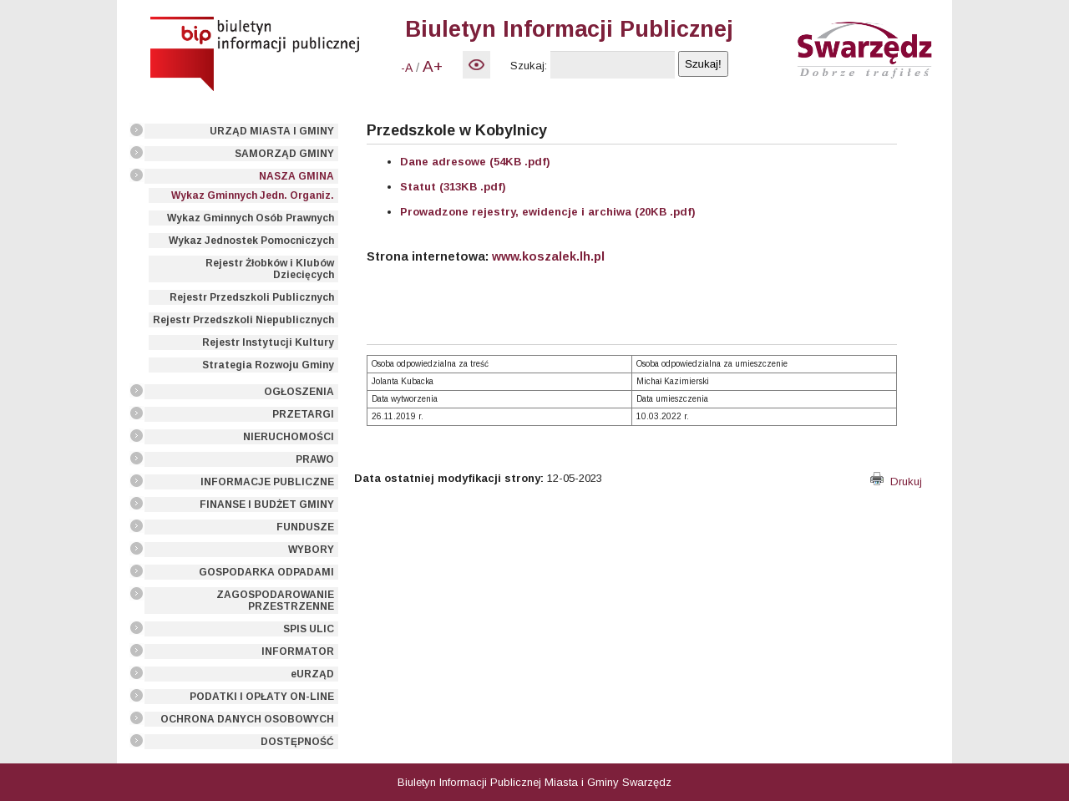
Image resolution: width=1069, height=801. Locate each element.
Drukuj (896, 481)
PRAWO (315, 459)
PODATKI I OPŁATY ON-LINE (262, 696)
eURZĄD (312, 674)
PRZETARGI (303, 414)
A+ (433, 66)
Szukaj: (528, 65)
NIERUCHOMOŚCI (288, 437)
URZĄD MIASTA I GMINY (272, 131)
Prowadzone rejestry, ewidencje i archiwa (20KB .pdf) (548, 211)
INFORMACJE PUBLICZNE (267, 482)
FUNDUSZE (305, 527)
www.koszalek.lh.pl (548, 256)
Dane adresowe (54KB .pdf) (475, 161)
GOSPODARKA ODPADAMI (266, 572)
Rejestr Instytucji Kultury (268, 342)
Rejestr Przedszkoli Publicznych (252, 297)
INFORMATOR (297, 651)
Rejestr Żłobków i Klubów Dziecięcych (269, 269)
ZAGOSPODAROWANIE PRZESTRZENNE (275, 600)
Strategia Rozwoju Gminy (268, 365)
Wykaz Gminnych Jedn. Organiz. (252, 195)
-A (407, 67)
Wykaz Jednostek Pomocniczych (251, 240)
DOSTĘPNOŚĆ (297, 742)
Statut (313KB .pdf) (453, 186)
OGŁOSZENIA (299, 392)
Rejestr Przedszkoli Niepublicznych (243, 320)
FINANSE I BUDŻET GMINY (267, 504)
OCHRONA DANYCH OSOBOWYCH (247, 719)
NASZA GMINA (296, 176)
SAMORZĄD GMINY (284, 154)
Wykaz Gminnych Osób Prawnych (250, 218)
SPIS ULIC (308, 629)
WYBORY (311, 549)
